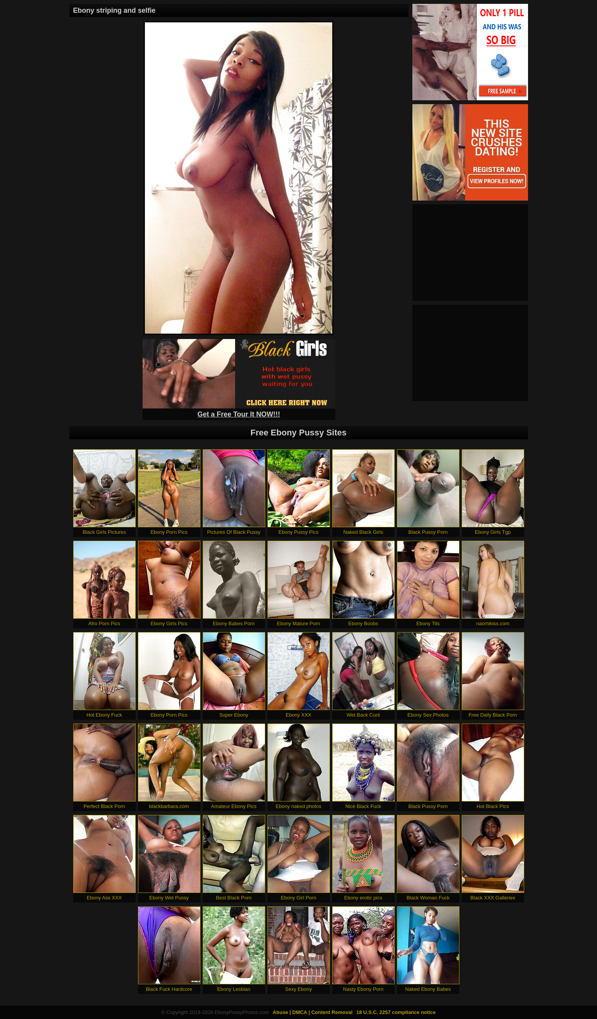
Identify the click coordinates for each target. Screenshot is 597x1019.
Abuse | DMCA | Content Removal (313, 1012)
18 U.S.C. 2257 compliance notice (396, 1012)
